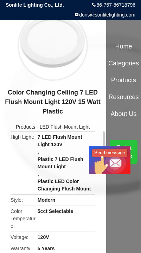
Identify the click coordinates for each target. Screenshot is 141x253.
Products (25, 127)
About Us (124, 113)
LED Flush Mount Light (65, 127)
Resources (124, 96)
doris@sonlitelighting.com (107, 15)
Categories (123, 63)
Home (123, 46)
